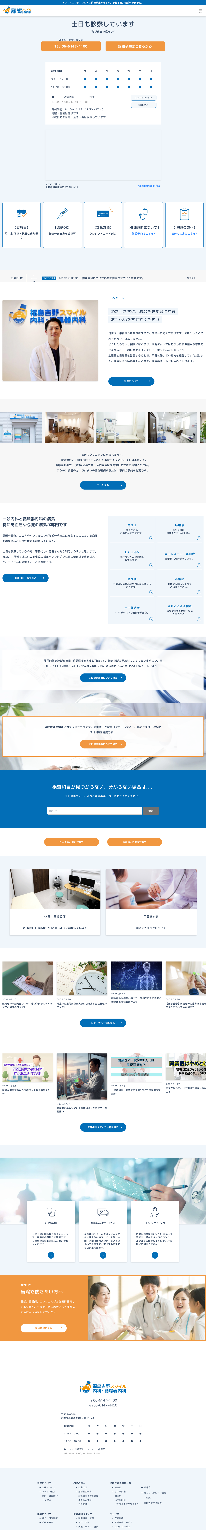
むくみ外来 (120, 1491)
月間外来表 (47, 1522)
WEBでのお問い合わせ (77, 841)
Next (34, 281)
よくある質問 (85, 1499)
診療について (44, 1514)
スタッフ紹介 (48, 1491)
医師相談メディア (83, 1514)
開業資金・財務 (86, 1518)
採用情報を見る (49, 1328)
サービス (114, 1514)
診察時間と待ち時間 (88, 1495)
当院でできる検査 (153, 1503)
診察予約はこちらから (135, 46)
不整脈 (147, 1497)
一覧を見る (190, 278)
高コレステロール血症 (155, 1492)
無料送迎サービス (123, 1522)
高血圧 (118, 1487)
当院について (137, 381)
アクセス (46, 1499)
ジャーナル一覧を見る (106, 1022)
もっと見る (109, 485)
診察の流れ (84, 1487)
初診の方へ (79, 1483)
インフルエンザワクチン (127, 1504)
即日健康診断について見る (105, 677)
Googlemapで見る (149, 186)
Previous (34, 275)
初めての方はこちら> (184, 233)
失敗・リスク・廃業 (88, 1526)
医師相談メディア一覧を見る (104, 1127)
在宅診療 (119, 1518)
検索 (151, 810)
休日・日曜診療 (50, 1518)
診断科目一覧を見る (29, 578)
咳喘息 (147, 1487)
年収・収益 (84, 1522)
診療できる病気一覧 (120, 1483)
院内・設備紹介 (50, 1495)
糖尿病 (118, 1495)
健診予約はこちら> (144, 233)
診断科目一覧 (85, 1491)
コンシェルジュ (122, 1526)
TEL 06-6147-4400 (70, 46)
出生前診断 (120, 1499)
